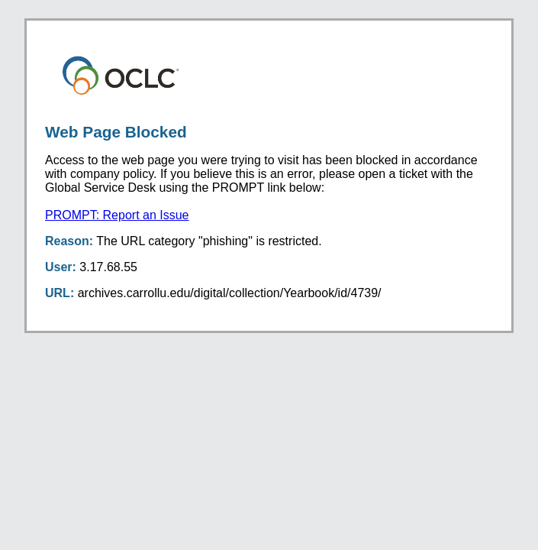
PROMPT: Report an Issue (117, 215)
